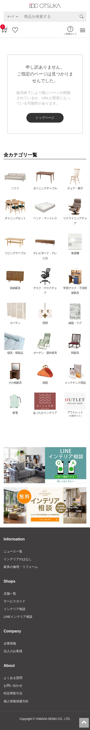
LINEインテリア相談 (18, 616)
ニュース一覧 (13, 551)
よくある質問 (13, 678)
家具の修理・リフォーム (21, 567)
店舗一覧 (10, 593)
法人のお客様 (13, 651)
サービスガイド (14, 601)
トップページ (45, 117)
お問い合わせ (13, 685)
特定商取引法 (13, 693)
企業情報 (10, 643)
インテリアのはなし (18, 559)
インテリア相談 (14, 609)
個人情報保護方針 (16, 701)
